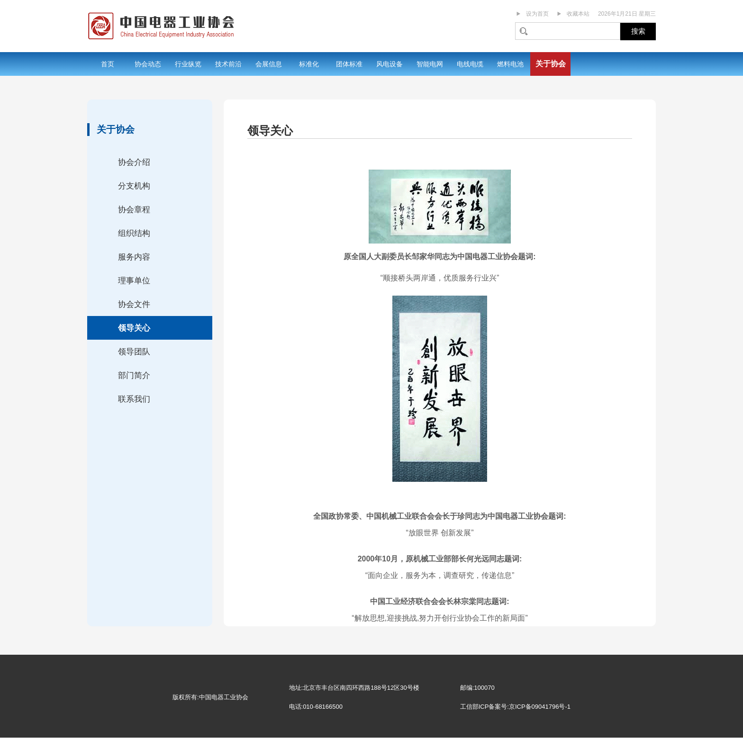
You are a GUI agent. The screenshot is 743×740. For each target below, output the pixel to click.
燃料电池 (510, 64)
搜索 (638, 31)
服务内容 (134, 257)
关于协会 (550, 64)
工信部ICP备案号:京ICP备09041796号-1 (515, 706)
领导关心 (134, 328)
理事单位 (134, 280)
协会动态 (148, 64)
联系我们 (134, 399)
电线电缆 (470, 64)
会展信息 (268, 64)
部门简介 (134, 375)
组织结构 (134, 233)
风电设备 (389, 64)
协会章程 (134, 209)
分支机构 (134, 185)
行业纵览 (188, 64)
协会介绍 (134, 162)
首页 (107, 64)
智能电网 (430, 64)
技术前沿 (228, 64)
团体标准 (349, 64)
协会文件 (134, 304)
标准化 (309, 64)
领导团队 (134, 351)
